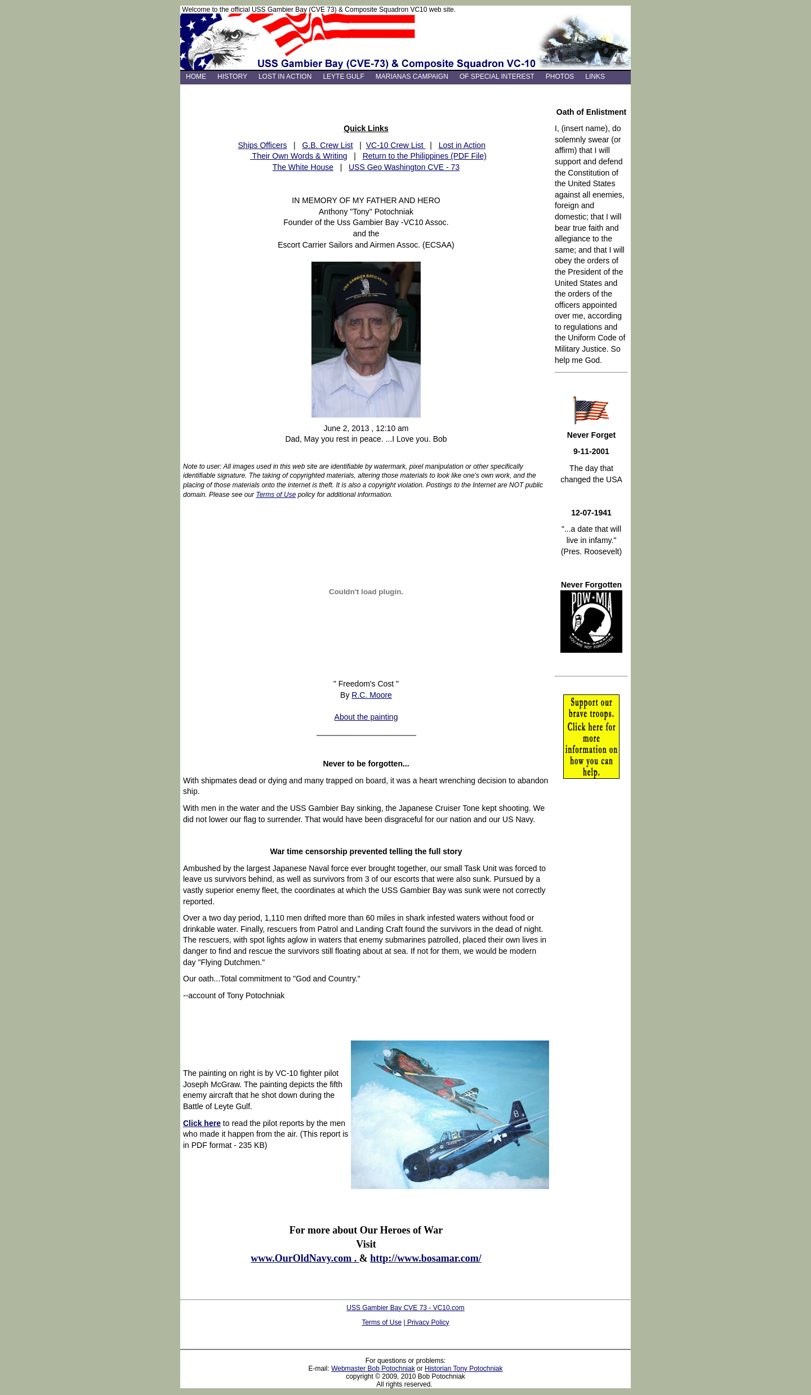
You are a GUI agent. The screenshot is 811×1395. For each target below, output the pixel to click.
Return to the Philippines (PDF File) (425, 155)
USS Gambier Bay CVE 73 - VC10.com (405, 1308)
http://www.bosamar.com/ (425, 1258)
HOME (196, 76)
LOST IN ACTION (285, 76)
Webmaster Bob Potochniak (373, 1368)
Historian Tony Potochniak (464, 1368)
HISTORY (232, 76)
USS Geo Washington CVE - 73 (404, 167)
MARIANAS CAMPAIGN (412, 76)
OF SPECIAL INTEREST (497, 76)
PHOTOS (560, 76)
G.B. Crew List (327, 145)
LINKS (595, 76)
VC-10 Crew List (396, 145)
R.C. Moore (371, 694)
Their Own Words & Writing (298, 155)
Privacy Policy (427, 1322)
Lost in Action (462, 145)
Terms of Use (276, 495)
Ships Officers (262, 145)
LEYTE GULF (343, 76)
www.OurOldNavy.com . (305, 1258)
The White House (303, 167)
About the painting (366, 716)
